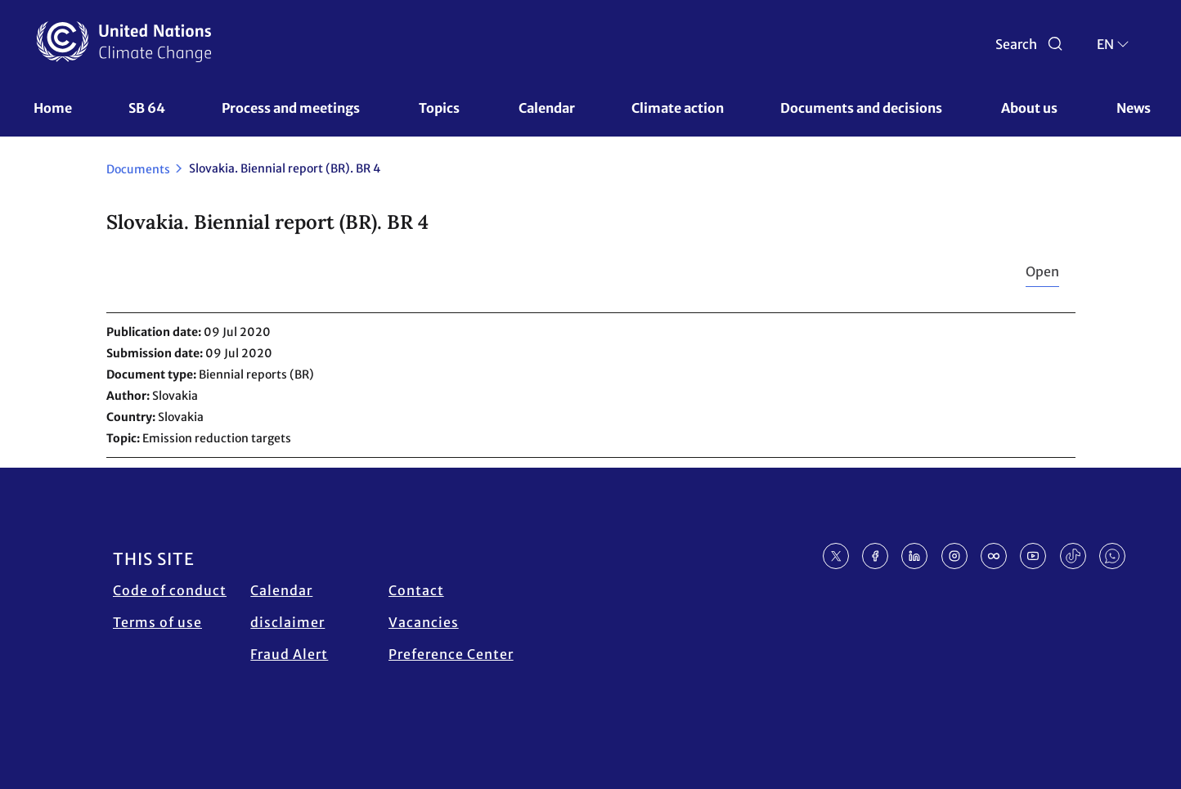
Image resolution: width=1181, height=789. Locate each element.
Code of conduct (170, 590)
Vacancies (423, 622)
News (1133, 108)
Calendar (547, 108)
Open (1042, 271)
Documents (138, 169)
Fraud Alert (289, 654)
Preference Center (451, 654)
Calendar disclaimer (287, 606)
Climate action (677, 108)
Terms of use (157, 622)
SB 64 (146, 108)
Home (53, 108)
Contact (416, 590)
